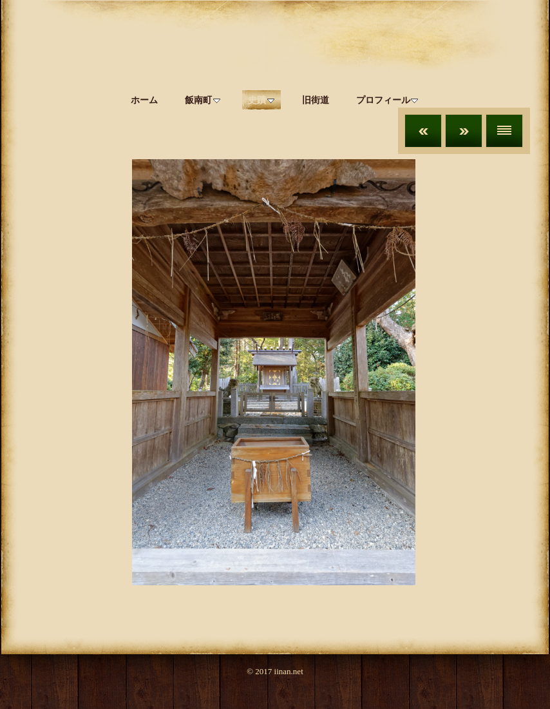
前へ (423, 131)
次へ (464, 131)
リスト (504, 131)
